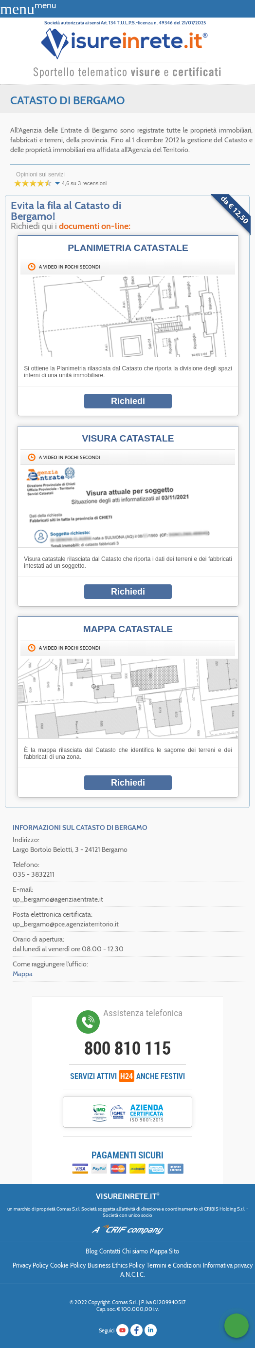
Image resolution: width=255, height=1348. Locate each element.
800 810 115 (127, 1048)
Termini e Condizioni (173, 1265)
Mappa (23, 973)
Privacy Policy (30, 1265)
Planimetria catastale (128, 248)
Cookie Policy (68, 1265)
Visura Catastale (128, 438)
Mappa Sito (164, 1251)
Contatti (109, 1251)
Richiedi (128, 401)
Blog (91, 1251)
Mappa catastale (128, 629)
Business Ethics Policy (116, 1265)
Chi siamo (135, 1251)
